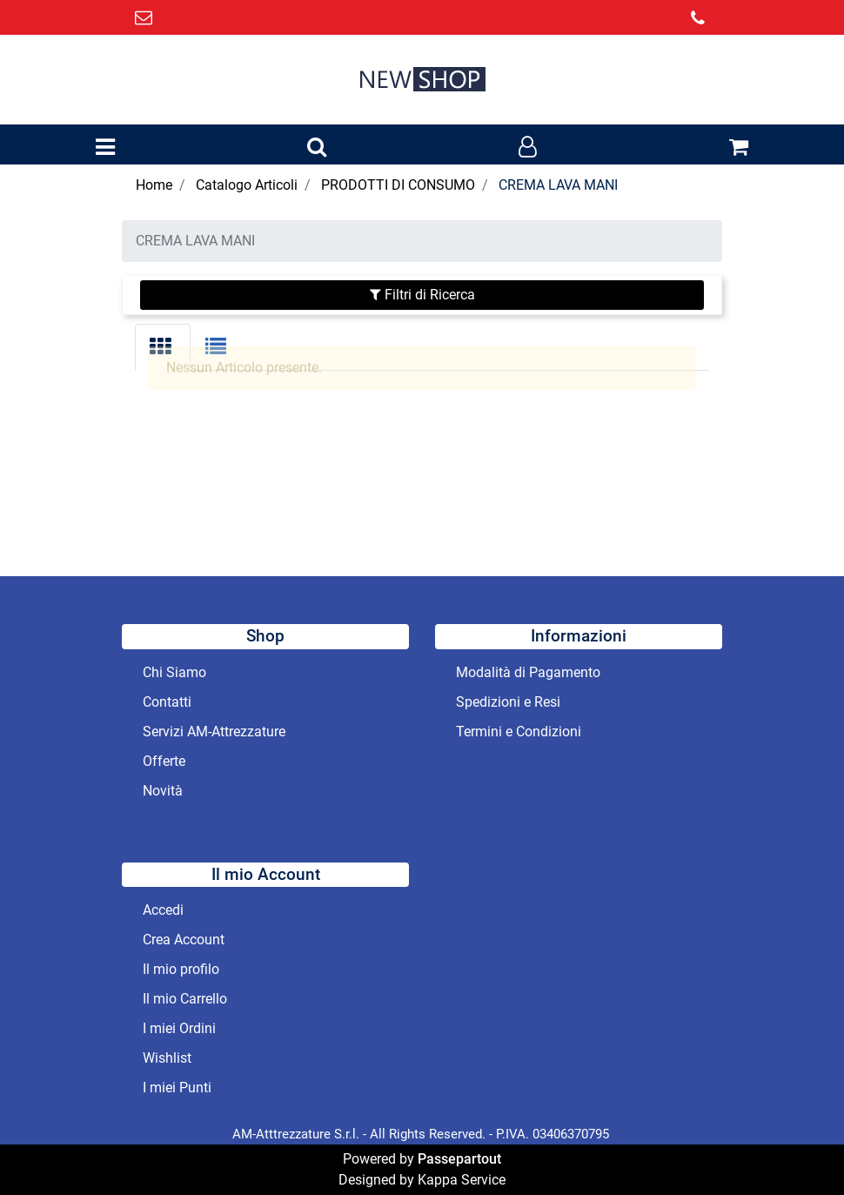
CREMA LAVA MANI (558, 185)
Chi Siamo (174, 672)
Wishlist (167, 1058)
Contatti (167, 702)
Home (154, 185)
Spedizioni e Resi (508, 702)
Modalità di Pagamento (528, 672)
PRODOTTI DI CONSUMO (398, 185)
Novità (163, 790)
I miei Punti (177, 1087)
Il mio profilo (181, 969)
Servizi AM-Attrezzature (214, 731)
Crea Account (183, 939)
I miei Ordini (179, 1028)
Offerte (164, 761)
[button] (316, 147)
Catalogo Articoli (247, 185)
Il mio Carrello (185, 998)
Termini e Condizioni (518, 731)
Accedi (163, 910)
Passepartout (459, 1159)
